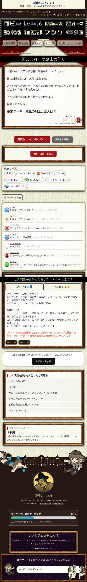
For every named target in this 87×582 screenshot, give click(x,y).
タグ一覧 (49, 43)
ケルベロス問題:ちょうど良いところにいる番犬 (33, 393)
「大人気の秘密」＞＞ (74, 52)
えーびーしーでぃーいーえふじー (26, 398)
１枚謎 (11, 432)
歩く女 (12, 387)
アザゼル (70, 116)
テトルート (15, 243)
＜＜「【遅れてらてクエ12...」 (16, 52)
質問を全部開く (62, 139)
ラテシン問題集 (62, 559)
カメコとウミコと (18, 410)
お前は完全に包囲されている (23, 404)
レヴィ (13, 216)
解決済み (23, 43)
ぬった (13, 262)
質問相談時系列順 (12, 197)
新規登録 (80, 14)
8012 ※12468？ (17, 381)
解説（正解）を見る (43, 154)
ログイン (69, 14)
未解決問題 (9, 43)
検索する (36, 43)
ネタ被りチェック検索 (69, 43)
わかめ (13, 207)
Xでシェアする (43, 361)
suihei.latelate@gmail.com (57, 500)
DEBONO (46, 559)
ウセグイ (48, 548)
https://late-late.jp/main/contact (51, 503)
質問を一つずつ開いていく (32, 139)
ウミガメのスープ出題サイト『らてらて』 (19, 12)
